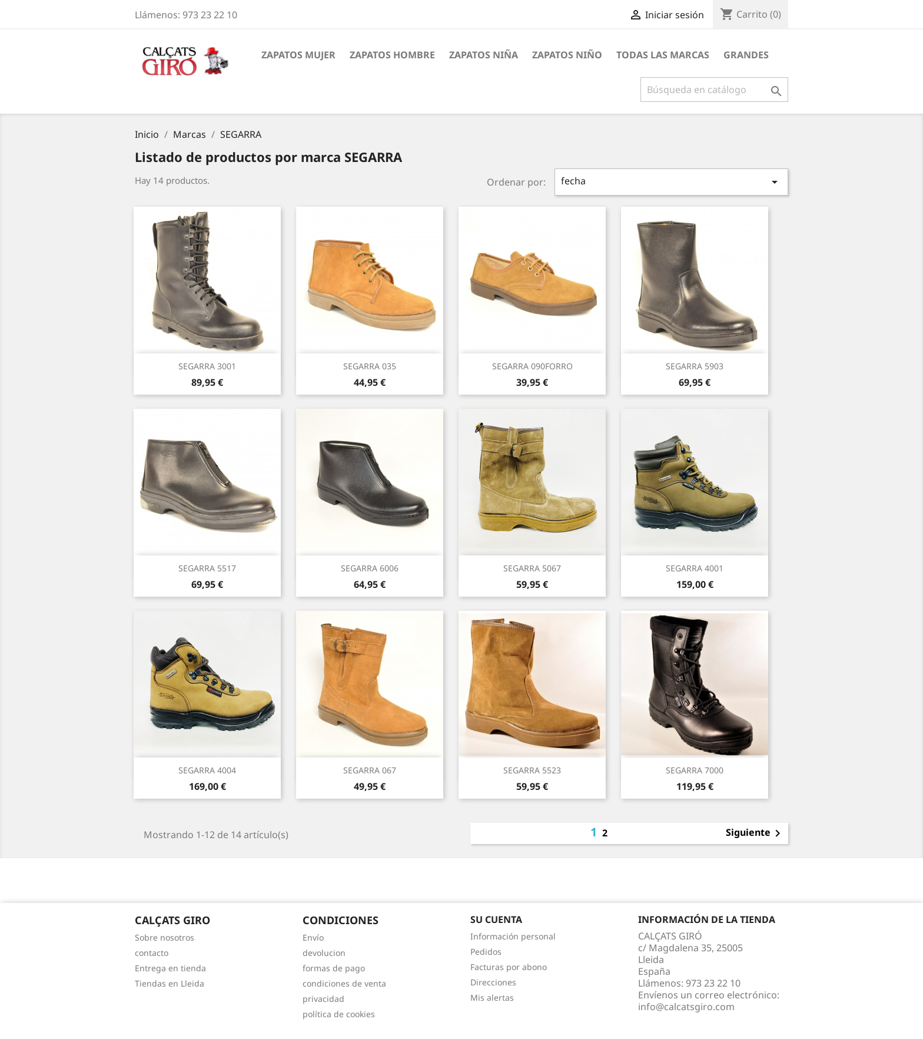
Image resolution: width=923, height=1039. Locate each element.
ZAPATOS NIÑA (483, 54)
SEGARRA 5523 (532, 770)
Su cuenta (496, 919)
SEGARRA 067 (369, 770)
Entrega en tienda (170, 968)
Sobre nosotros (164, 937)
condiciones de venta (344, 983)
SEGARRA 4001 (694, 568)
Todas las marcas (662, 54)
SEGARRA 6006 (370, 568)
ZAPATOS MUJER (298, 54)
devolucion (324, 952)
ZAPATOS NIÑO (567, 54)
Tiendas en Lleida (169, 983)
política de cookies (339, 1014)
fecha (671, 181)
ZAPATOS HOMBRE (392, 54)
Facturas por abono (508, 966)
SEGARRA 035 (369, 366)
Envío (313, 937)
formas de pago (334, 968)
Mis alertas (492, 997)
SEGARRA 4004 (207, 770)
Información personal (513, 936)
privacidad (323, 998)
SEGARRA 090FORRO (532, 366)
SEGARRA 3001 (207, 366)
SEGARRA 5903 (694, 366)
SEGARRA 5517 (207, 568)
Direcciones (493, 982)
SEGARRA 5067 (532, 568)
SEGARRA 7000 (694, 770)
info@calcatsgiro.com (686, 1006)
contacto (151, 952)
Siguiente (755, 833)
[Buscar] (714, 89)
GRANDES (746, 54)
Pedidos (486, 951)
